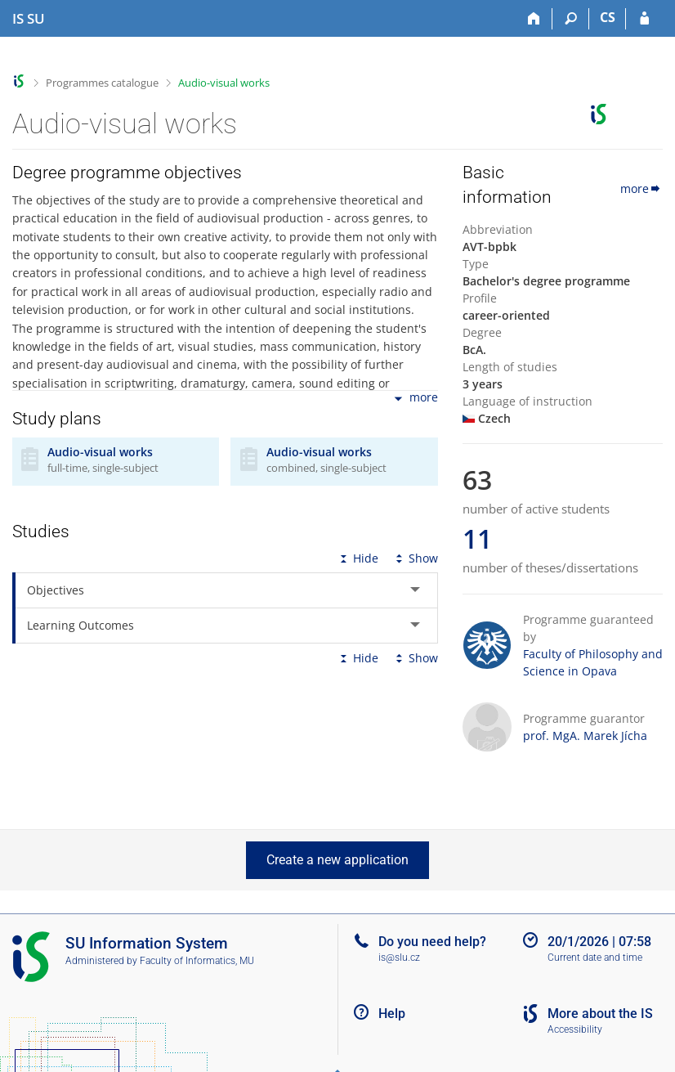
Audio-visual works (224, 82)
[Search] (570, 18)
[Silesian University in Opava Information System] (28, 18)
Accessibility (575, 1029)
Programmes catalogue (102, 82)
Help (391, 1013)
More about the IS (600, 1013)
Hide (357, 558)
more (414, 398)
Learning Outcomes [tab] (80, 625)
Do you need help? (432, 941)
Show (415, 558)
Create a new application (337, 860)
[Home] (534, 18)
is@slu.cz (399, 957)
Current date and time (595, 957)
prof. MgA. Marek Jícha (585, 735)
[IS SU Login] (644, 18)
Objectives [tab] (55, 590)
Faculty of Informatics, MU (197, 961)
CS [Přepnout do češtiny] (607, 17)
